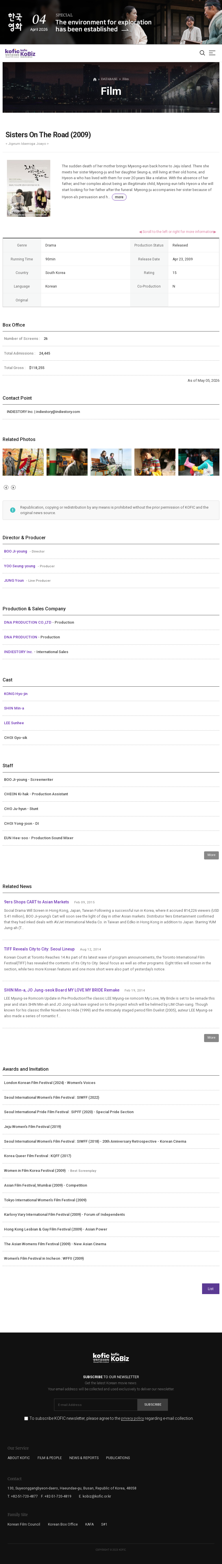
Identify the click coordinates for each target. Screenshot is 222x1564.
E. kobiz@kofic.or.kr (95, 1496)
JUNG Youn (14, 580)
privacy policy (132, 1418)
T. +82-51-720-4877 (23, 1496)
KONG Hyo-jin (15, 694)
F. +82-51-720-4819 (56, 1496)
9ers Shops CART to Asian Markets (36, 902)
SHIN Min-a (14, 708)
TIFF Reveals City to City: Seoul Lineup (39, 949)
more (119, 197)
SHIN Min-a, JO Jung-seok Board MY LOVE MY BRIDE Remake (61, 990)
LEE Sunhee (14, 723)
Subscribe (152, 1404)
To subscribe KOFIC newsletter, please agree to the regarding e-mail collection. (111, 1418)
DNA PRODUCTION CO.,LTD (28, 622)
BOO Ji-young (16, 551)
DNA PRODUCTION (21, 637)
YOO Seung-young (20, 566)
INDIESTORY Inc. (19, 652)
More (211, 855)
